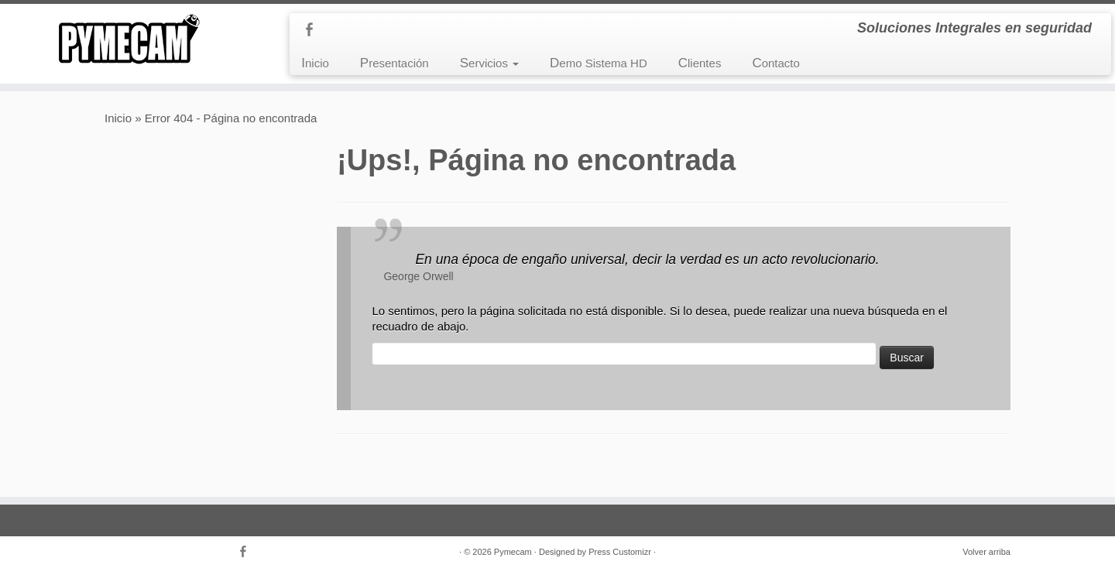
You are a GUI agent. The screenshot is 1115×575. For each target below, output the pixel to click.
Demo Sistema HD (598, 63)
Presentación (394, 63)
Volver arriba (986, 551)
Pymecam (513, 551)
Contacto (776, 63)
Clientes (700, 63)
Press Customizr (619, 551)
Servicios (489, 63)
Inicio (315, 63)
